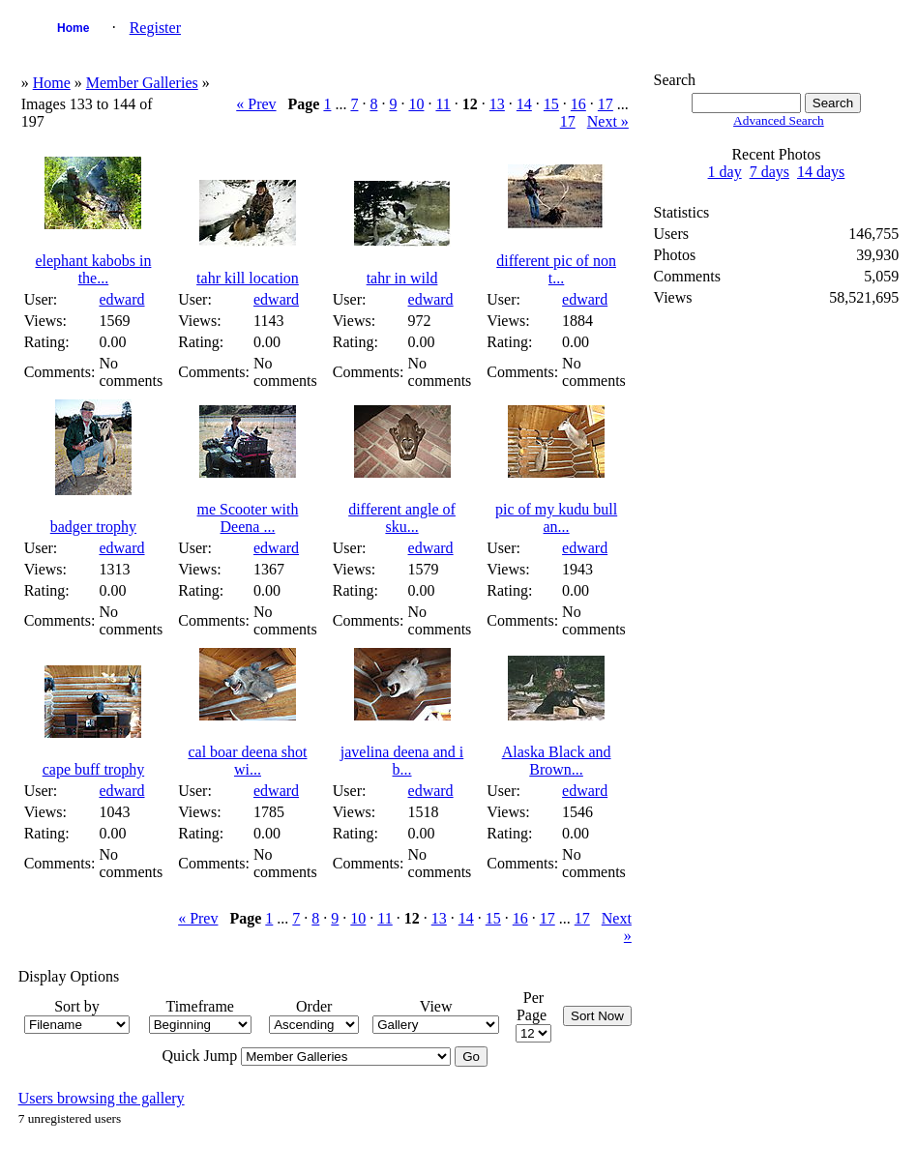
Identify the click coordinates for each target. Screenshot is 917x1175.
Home (73, 28)
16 (578, 104)
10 (416, 104)
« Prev (256, 104)
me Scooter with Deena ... (248, 518)
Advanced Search (778, 120)
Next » (608, 121)
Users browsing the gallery (101, 1098)
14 (524, 104)
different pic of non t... (556, 269)
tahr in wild (402, 278)
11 (442, 104)
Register (155, 27)
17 (605, 104)
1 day (725, 171)
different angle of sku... (402, 518)
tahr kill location (247, 278)
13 (497, 104)
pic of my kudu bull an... (556, 518)
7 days (769, 171)
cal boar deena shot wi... (247, 761)
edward (121, 299)
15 (551, 104)
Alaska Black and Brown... (556, 761)
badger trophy (93, 526)
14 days (820, 171)
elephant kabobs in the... (93, 269)
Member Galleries (142, 82)
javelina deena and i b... (402, 761)
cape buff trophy (93, 769)
